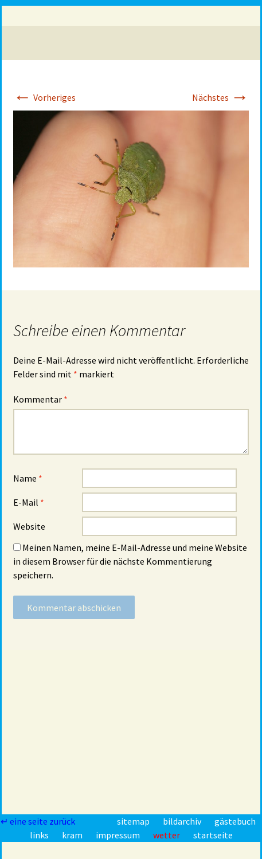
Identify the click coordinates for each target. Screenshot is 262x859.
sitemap (134, 821)
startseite (213, 835)
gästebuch (235, 821)
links (40, 835)
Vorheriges (44, 97)
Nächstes (220, 97)
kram (73, 835)
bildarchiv (183, 821)
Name (27, 478)
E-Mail (28, 502)
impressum (119, 835)
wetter (167, 835)
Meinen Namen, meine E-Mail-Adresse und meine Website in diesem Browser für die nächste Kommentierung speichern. (130, 561)
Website (29, 526)
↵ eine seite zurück (39, 821)
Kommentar (40, 399)
